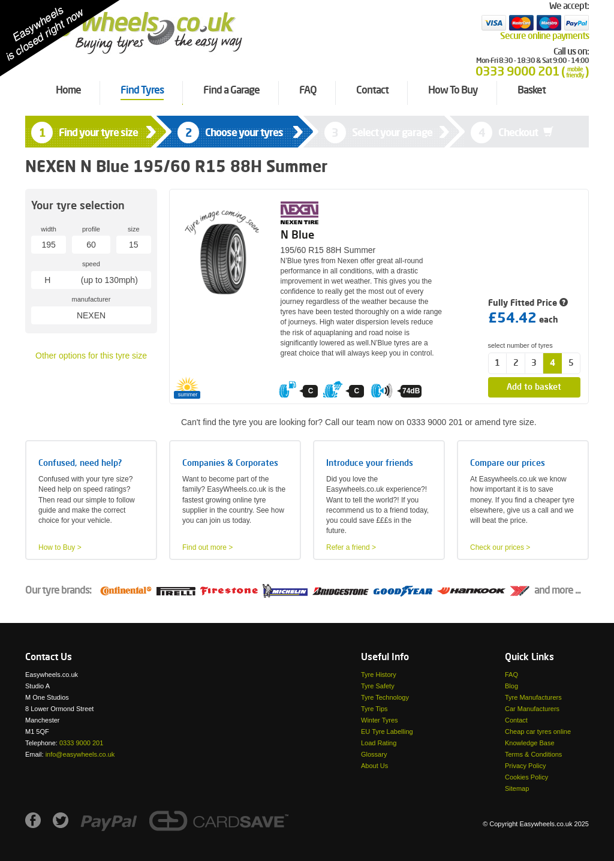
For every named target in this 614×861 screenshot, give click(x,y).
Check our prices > (500, 547)
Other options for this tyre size (91, 355)
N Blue (297, 235)
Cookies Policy (526, 777)
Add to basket (534, 387)
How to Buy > (60, 547)
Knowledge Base (530, 742)
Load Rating (378, 742)
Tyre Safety (378, 686)
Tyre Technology (385, 697)
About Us (374, 765)
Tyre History (378, 674)
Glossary (374, 754)
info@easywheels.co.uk (80, 754)
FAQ (511, 674)
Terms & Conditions (533, 754)
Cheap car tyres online (538, 731)
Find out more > (207, 547)
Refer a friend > (351, 547)
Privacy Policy (525, 765)
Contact (516, 720)
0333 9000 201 (81, 742)
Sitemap (517, 788)
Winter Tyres (379, 720)
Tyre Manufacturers (533, 697)
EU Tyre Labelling (387, 731)
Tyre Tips (374, 708)
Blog (511, 686)
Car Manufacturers (532, 708)
